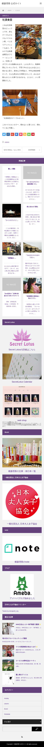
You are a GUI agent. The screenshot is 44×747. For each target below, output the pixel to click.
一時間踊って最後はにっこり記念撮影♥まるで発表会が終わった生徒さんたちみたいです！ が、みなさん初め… (11, 181)
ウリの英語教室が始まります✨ (27, 647)
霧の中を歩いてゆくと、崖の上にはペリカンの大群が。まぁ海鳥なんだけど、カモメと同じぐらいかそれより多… (32, 268)
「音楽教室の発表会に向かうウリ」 (32, 297)
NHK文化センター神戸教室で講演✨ (28, 624)
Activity (6, 698)
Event (6, 709)
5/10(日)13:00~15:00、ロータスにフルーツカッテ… (17, 641)
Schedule (7, 714)
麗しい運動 (11, 169)
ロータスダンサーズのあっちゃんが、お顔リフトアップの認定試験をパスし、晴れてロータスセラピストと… (32, 194)
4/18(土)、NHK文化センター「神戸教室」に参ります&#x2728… (28, 629)
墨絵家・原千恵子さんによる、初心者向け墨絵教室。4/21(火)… (29, 679)
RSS (22, 737)
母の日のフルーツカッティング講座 (14, 638)
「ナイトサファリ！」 (12, 220)
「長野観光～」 (12, 258)
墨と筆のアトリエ (22, 675)
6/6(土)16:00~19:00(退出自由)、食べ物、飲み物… (28, 665)
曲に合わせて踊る (32, 206)
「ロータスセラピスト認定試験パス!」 (32, 183)
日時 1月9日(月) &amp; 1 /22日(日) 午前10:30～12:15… (11, 304)
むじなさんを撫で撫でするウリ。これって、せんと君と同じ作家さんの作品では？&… (11, 269)
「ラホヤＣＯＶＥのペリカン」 (32, 256)
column (7, 142)
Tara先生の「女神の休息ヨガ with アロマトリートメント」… (11, 295)
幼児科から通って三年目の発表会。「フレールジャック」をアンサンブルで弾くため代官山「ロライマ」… (32, 309)
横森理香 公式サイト (20, 744)
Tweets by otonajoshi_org (10, 611)
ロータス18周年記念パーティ (26, 661)
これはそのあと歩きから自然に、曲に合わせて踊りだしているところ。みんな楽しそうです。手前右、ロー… (32, 219)
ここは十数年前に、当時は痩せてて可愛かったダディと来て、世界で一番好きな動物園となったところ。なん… (11, 233)
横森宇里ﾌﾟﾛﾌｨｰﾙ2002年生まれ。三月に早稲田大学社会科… (28, 651)
